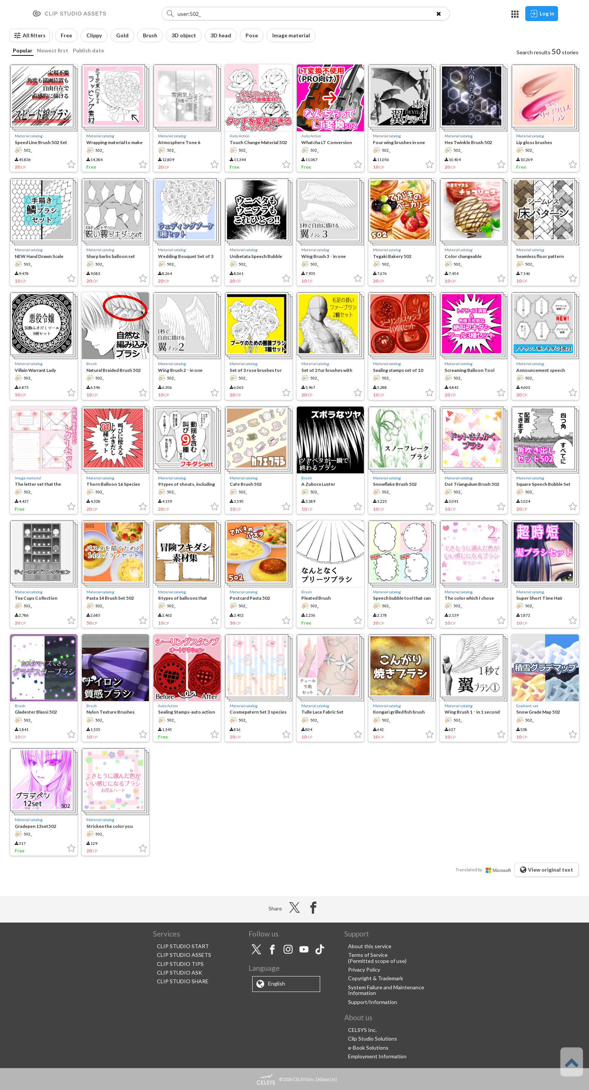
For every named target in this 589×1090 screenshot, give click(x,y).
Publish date (88, 50)
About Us (326, 1079)
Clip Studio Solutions (372, 1038)
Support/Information (372, 1002)
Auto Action (240, 136)
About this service (369, 946)
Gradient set (527, 705)
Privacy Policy (364, 969)
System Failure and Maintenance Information (386, 990)
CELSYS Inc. (362, 1030)
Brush (91, 363)
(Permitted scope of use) (377, 961)
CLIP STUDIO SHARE (183, 981)
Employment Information (377, 1056)
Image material (28, 478)
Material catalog (29, 136)
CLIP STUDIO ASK (179, 972)
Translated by (485, 869)
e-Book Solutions (368, 1047)
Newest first (52, 50)
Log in (541, 13)
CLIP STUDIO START (183, 946)
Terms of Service (368, 955)
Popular (22, 50)
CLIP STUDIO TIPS (180, 964)
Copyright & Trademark (375, 978)
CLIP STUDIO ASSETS (184, 955)
